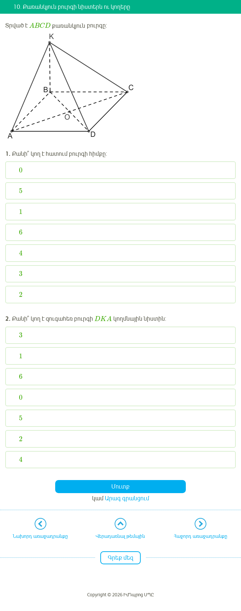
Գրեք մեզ (120, 557)
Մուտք (120, 486)
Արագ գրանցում (127, 498)
